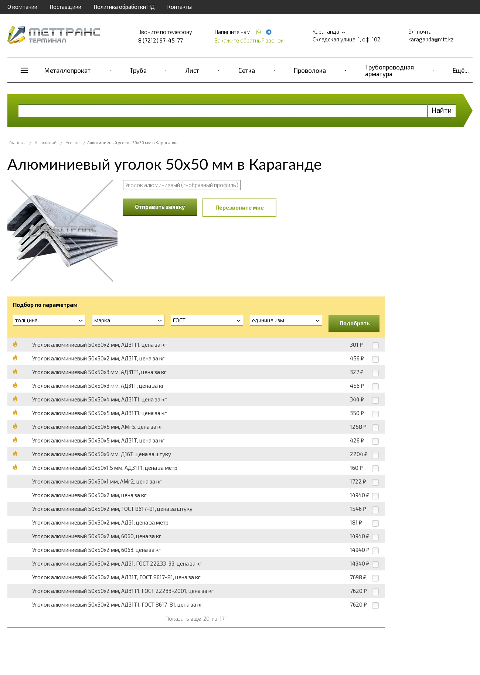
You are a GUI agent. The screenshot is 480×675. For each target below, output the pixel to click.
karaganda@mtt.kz (431, 39)
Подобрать (355, 323)
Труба (138, 70)
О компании (22, 6)
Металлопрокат (67, 70)
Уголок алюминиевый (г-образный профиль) (181, 185)
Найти (442, 110)
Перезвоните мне (239, 207)
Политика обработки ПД (124, 6)
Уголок (72, 142)
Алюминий (46, 142)
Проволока (310, 70)
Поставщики (65, 6)
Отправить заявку (160, 206)
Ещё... (461, 70)
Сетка (246, 70)
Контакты (179, 6)
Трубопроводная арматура (389, 70)
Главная (17, 142)
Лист (192, 70)
